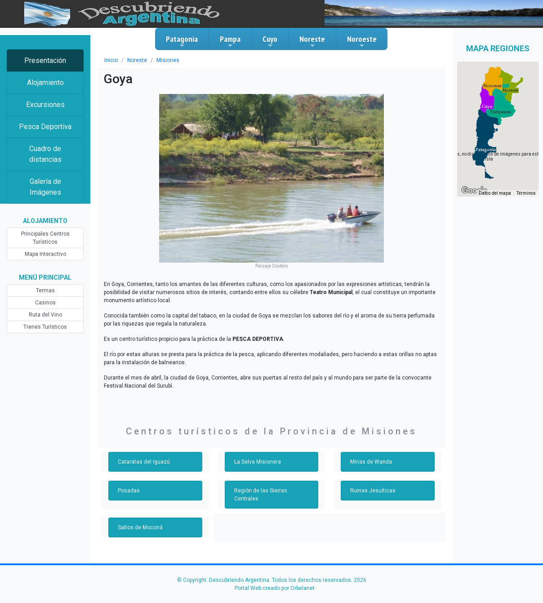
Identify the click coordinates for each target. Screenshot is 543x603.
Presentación (45, 60)
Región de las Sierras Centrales (260, 494)
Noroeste (362, 41)
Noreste (312, 41)
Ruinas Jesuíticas (373, 490)
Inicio (111, 60)
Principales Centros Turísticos (45, 238)
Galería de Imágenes (45, 187)
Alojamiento (45, 82)
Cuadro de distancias (45, 154)
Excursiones (45, 104)
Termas (45, 290)
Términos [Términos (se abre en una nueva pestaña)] (526, 193)
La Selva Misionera (257, 462)
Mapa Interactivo (45, 254)
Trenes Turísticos (45, 327)
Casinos (45, 302)
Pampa (230, 41)
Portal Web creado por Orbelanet (275, 588)
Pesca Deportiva (45, 126)
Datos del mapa (495, 193)
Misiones (167, 60)
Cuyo (270, 41)
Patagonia (182, 41)
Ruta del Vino (45, 315)
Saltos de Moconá (140, 527)
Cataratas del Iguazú (144, 462)
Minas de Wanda (371, 462)
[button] (485, 149)
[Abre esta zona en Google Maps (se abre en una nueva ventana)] (474, 191)
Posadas (129, 490)
